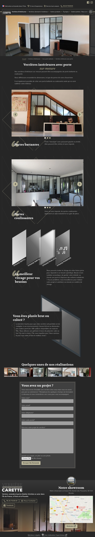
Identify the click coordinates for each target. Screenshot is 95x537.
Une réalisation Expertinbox (54, 534)
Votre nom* (47, 400)
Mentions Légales (34, 535)
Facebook (8, 505)
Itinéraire (71, 526)
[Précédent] (15, 114)
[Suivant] (79, 114)
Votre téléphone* (47, 415)
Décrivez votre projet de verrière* (47, 440)
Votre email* (47, 407)
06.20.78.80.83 (67, 6)
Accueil (24, 59)
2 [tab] (47, 138)
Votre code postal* (47, 422)
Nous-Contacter (28, 501)
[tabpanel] (47, 114)
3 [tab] (50, 138)
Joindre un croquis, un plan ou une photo (38, 457)
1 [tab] (45, 138)
